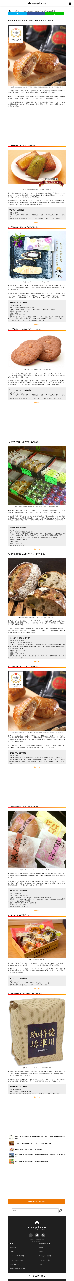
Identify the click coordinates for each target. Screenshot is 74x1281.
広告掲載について (15, 1264)
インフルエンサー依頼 (16, 1260)
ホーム (12, 1243)
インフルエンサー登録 (44, 1260)
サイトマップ (42, 1264)
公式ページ (37, 222)
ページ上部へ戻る (37, 1276)
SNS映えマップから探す (36, 1201)
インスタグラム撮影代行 (44, 1256)
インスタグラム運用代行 (17, 1256)
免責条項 (40, 1251)
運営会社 (13, 1247)
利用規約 (40, 1247)
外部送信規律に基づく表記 (17, 1268)
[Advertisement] (37, 126)
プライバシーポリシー (44, 1243)
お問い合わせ (14, 1251)
